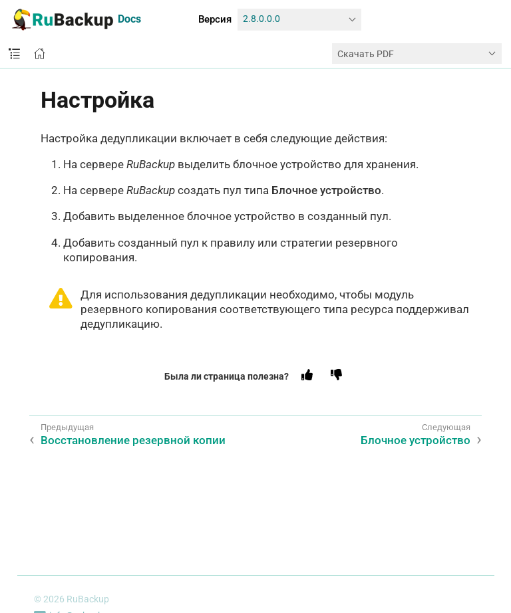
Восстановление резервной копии (133, 440)
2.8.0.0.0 (261, 19)
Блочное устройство (415, 440)
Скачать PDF (365, 54)
